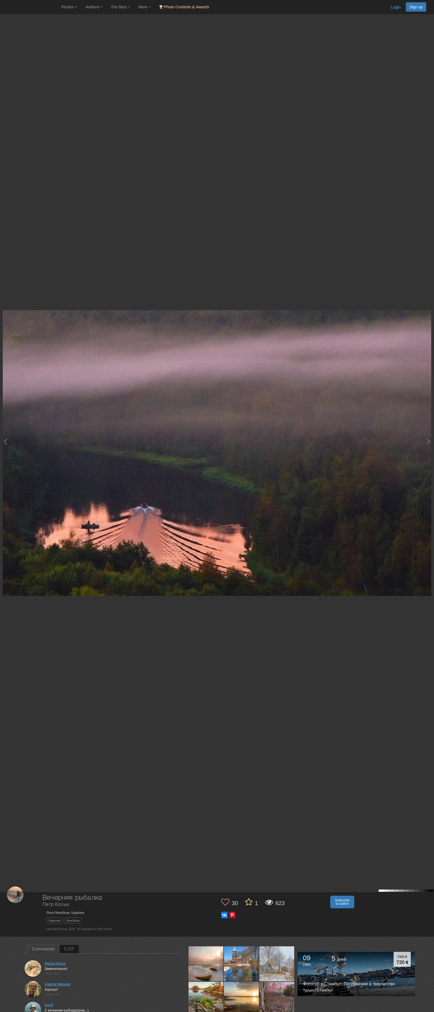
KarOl (49, 1005)
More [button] (144, 7)
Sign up (416, 7)
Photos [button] (69, 7)
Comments (43, 949)
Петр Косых (56, 905)
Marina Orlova (55, 963)
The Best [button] (120, 7)
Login (396, 7)
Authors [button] (94, 7)
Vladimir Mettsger (57, 984)
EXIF (69, 949)
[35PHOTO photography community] (30, 7)
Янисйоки (73, 920)
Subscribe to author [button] (342, 902)
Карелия (55, 920)
